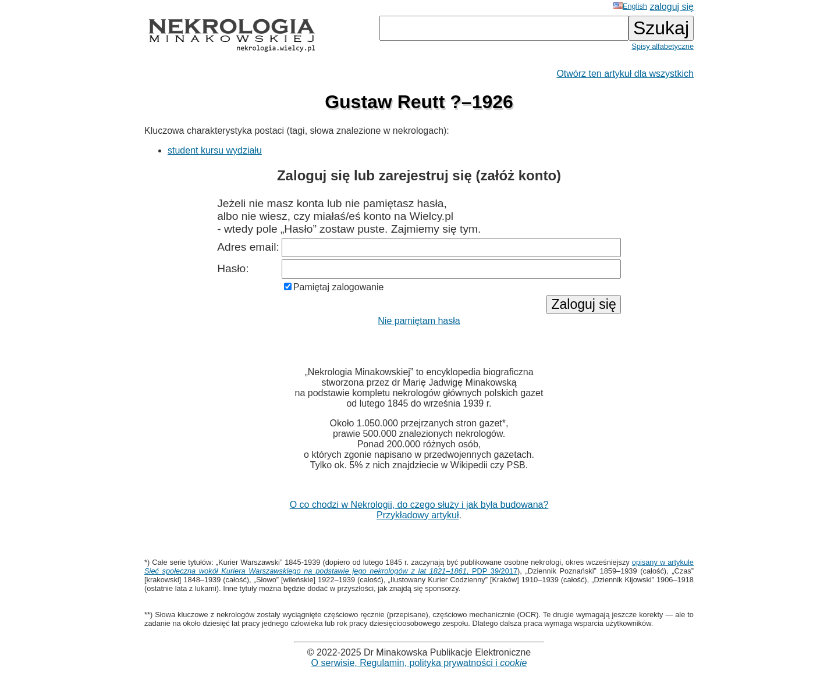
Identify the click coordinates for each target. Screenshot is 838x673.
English (630, 6)
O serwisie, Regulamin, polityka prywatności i (419, 663)
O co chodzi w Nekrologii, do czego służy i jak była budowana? (419, 505)
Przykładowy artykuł (418, 515)
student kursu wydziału (215, 150)
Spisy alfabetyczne (662, 46)
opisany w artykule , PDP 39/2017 (419, 566)
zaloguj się (671, 7)
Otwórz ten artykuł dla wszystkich (625, 74)
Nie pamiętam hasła (419, 321)
